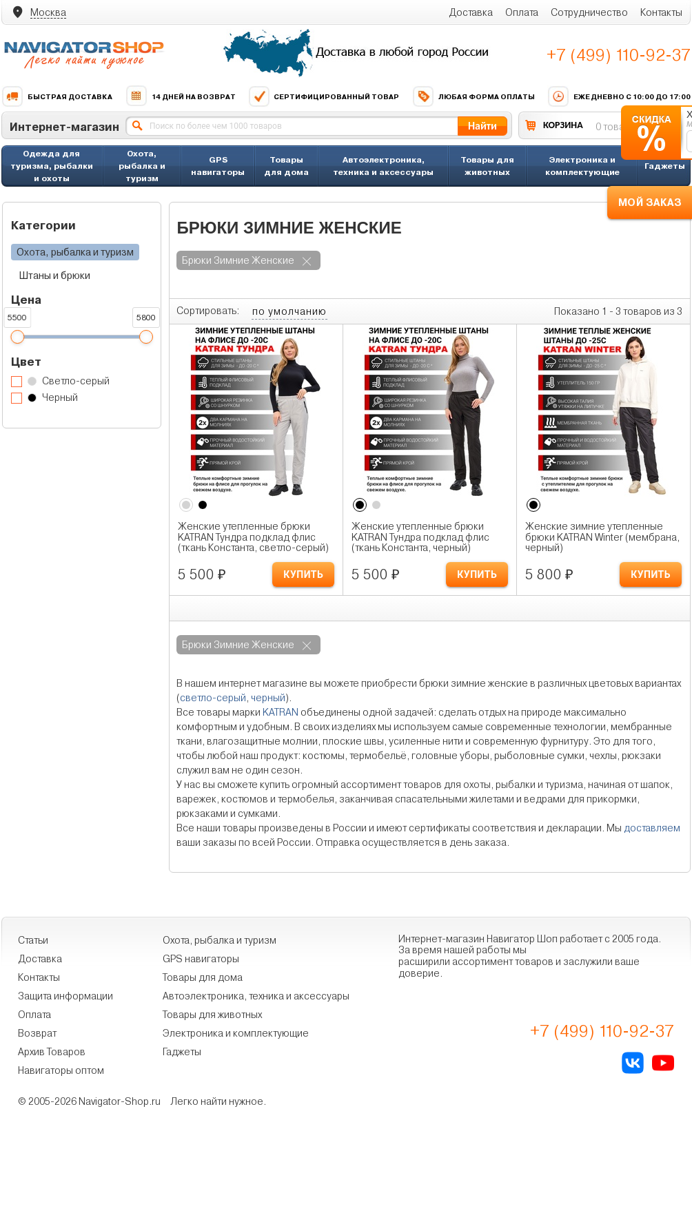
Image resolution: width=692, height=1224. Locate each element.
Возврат (37, 1033)
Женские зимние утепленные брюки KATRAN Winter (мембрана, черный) (602, 537)
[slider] (17, 337)
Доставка (471, 12)
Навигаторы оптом (61, 1070)
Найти (482, 125)
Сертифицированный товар (323, 96)
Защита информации (65, 996)
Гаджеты (664, 165)
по (289, 311)
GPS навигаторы (218, 165)
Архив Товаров (51, 1051)
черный (268, 697)
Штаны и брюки (54, 275)
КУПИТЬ (303, 574)
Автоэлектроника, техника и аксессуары (383, 165)
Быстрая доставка (56, 96)
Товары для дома (286, 165)
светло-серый (213, 697)
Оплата (521, 12)
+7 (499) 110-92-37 (619, 55)
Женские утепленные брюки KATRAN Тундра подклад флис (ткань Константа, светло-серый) (253, 537)
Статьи (33, 940)
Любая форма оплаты (473, 96)
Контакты (661, 12)
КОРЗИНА (563, 125)
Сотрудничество (589, 12)
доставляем (652, 827)
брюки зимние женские (238, 260)
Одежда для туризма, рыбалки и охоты (51, 165)
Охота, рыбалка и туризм (142, 165)
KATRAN (280, 712)
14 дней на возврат (180, 96)
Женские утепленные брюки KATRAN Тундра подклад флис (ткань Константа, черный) (420, 537)
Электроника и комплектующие (582, 165)
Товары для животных (487, 165)
